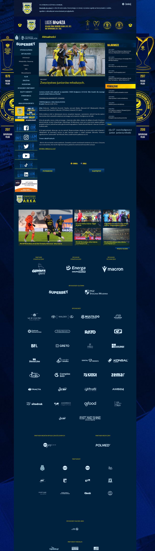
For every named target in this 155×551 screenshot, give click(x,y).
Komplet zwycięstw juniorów (118, 118)
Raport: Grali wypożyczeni (117, 72)
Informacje (26, 57)
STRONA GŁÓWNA (26, 50)
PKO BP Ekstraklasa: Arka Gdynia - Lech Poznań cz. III (87, 242)
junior (112, 132)
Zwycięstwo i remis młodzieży (118, 98)
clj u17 (112, 129)
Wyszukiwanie (26, 73)
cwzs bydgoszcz (124, 129)
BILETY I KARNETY (26, 92)
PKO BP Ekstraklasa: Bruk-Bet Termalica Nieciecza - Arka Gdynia (41, 243)
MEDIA (26, 99)
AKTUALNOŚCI (26, 54)
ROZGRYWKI (26, 84)
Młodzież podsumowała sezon (118, 92)
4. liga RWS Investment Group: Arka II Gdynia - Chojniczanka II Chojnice (116, 224)
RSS (26, 69)
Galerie (26, 65)
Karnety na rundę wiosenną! (118, 66)
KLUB (26, 76)
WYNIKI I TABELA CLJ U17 (47, 148)
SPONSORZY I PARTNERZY (26, 88)
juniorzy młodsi (123, 132)
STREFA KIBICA (26, 96)
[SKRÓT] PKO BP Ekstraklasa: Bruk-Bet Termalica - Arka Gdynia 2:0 (120, 79)
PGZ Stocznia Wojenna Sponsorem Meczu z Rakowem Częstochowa (120, 52)
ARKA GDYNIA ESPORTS (26, 103)
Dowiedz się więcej (46, 8)
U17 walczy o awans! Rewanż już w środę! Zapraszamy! (119, 111)
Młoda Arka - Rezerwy (26, 61)
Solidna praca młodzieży (116, 104)
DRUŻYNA (26, 80)
